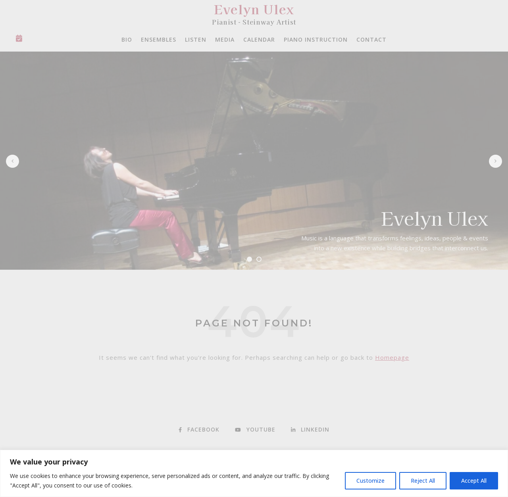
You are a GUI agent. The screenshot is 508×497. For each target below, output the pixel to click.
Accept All (474, 480)
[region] (254, 473)
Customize (370, 480)
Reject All (423, 480)
